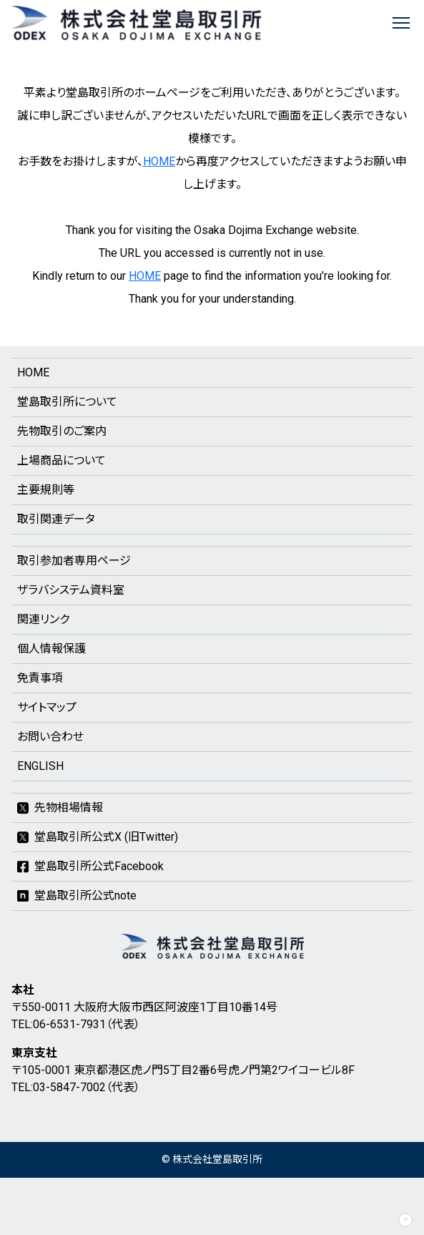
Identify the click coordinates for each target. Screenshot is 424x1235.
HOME (159, 161)
